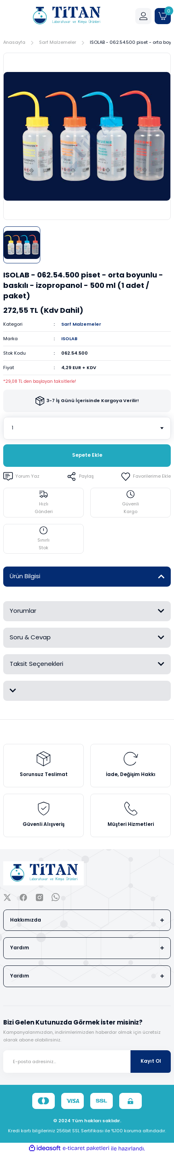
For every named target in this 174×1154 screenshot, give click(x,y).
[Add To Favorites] (146, 476)
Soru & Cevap (30, 637)
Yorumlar (23, 610)
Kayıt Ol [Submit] (151, 1061)
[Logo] (66, 16)
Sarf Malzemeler (81, 324)
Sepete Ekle (87, 455)
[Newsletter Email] (87, 1061)
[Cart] (163, 16)
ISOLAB (69, 338)
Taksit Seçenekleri (36, 663)
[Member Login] (143, 16)
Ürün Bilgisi (25, 576)
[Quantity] (87, 428)
